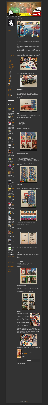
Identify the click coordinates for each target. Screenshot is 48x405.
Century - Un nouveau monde (13, 131)
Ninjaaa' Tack (10, 58)
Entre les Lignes (13, 116)
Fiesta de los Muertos (13, 144)
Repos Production (35, 39)
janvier (10, 78)
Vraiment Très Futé (10, 269)
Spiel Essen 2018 (11, 54)
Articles (8, 16)
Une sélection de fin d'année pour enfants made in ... (11, 60)
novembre (10, 42)
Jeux (9, 90)
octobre (10, 69)
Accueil (28, 395)
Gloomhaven (9, 261)
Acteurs (9, 84)
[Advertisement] (28, 389)
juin (9, 73)
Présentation (12, 16)
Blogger (27, 401)
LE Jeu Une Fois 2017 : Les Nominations (11, 263)
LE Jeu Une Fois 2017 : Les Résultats (11, 256)
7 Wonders (29, 39)
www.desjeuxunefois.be (13, 123)
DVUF (9, 88)
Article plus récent (19, 395)
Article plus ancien (38, 395)
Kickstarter (9, 268)
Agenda (16, 16)
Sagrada (10, 61)
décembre (10, 41)
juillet (9, 72)
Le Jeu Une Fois (10, 91)
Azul (8, 264)
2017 (9, 79)
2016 (9, 80)
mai (9, 74)
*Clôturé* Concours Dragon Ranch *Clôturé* (11, 68)
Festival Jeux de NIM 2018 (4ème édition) (11, 64)
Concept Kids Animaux (11, 66)
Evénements (9, 89)
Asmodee (26, 354)
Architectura (10, 57)
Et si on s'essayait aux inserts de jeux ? (13, 240)
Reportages (9, 95)
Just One (10, 65)
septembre (10, 70)
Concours (9, 86)
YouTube (9, 31)
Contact (19, 16)
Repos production (26, 353)
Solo (8, 96)
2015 (9, 81)
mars (9, 76)
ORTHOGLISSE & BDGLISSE (13, 172)
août (9, 71)
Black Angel (13, 164)
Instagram (9, 30)
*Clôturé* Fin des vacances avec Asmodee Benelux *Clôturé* (11, 266)
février (10, 77)
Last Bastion (12, 150)
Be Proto (9, 85)
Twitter (9, 29)
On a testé (9, 94)
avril (9, 75)
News (9, 93)
